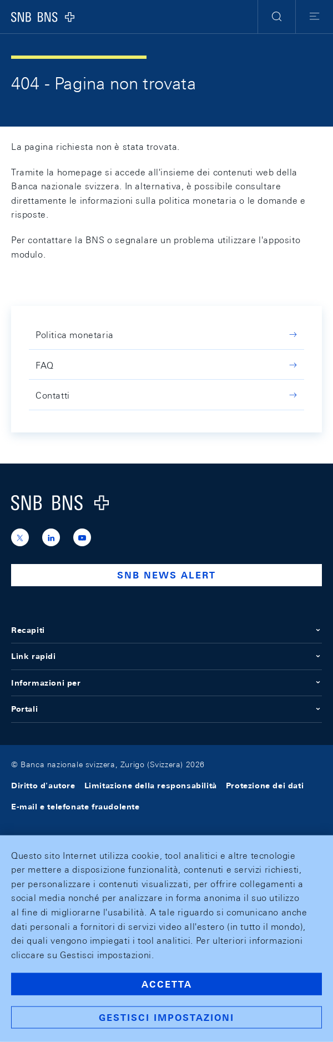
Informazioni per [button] (166, 683)
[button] (276, 16)
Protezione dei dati (265, 786)
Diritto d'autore (43, 786)
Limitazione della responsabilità (150, 786)
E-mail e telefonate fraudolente (75, 807)
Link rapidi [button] (166, 656)
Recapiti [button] (166, 630)
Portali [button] (166, 709)
